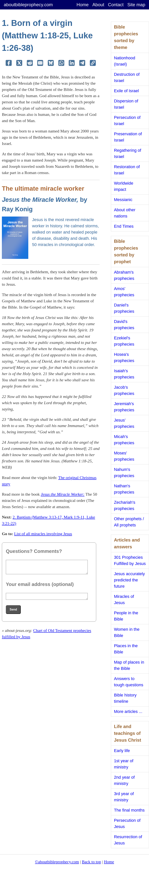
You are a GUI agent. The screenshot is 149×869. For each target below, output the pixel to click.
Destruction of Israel (127, 77)
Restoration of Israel (127, 169)
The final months (129, 810)
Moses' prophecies (124, 456)
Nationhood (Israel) (124, 61)
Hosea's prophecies (124, 357)
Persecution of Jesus (127, 823)
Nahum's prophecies (124, 472)
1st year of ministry (123, 763)
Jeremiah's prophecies (124, 406)
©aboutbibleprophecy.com (57, 861)
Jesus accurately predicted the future (129, 580)
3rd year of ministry (124, 796)
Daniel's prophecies (124, 308)
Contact (116, 4)
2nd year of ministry (124, 780)
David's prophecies (124, 324)
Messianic (123, 199)
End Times (124, 226)
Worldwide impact (123, 186)
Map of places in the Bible (129, 665)
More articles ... (128, 711)
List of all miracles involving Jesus (43, 533)
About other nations (124, 212)
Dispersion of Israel (126, 104)
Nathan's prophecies (124, 489)
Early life (122, 750)
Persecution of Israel (127, 120)
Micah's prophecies (124, 439)
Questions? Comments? (34, 551)
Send (13, 609)
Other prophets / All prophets (129, 521)
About (98, 4)
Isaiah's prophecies (124, 373)
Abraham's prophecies (124, 275)
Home (83, 4)
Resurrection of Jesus (128, 839)
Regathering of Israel (127, 153)
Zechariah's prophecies (124, 505)
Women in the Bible (126, 632)
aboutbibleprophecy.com (28, 4)
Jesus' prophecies (124, 423)
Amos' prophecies (124, 291)
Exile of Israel (126, 90)
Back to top (91, 861)
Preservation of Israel (128, 137)
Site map (136, 4)
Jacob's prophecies (124, 390)
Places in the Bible (126, 648)
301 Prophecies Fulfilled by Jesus (130, 560)
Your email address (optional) (40, 584)
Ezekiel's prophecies (124, 341)
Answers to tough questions (128, 681)
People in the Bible (126, 616)
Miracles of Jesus (124, 599)
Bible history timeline (125, 698)
